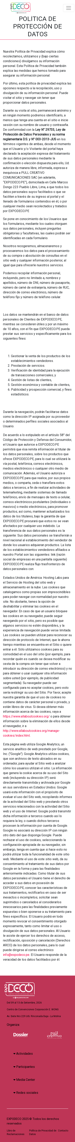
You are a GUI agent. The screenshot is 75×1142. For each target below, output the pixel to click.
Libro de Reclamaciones (15, 1132)
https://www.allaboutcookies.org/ (26, 716)
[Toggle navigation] (68, 8)
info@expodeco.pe (16, 955)
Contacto (63, 1130)
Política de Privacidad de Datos (42, 1132)
